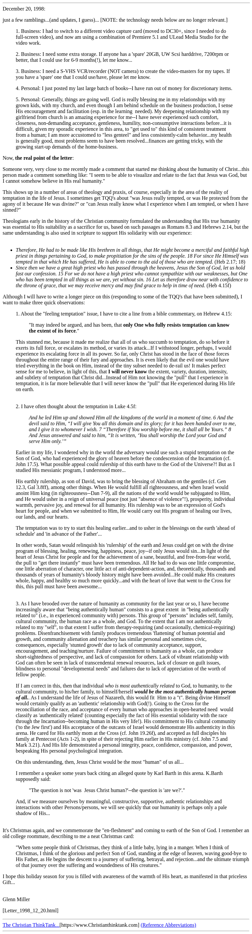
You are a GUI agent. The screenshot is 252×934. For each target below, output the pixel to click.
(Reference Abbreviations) (168, 925)
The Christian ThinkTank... (31, 925)
